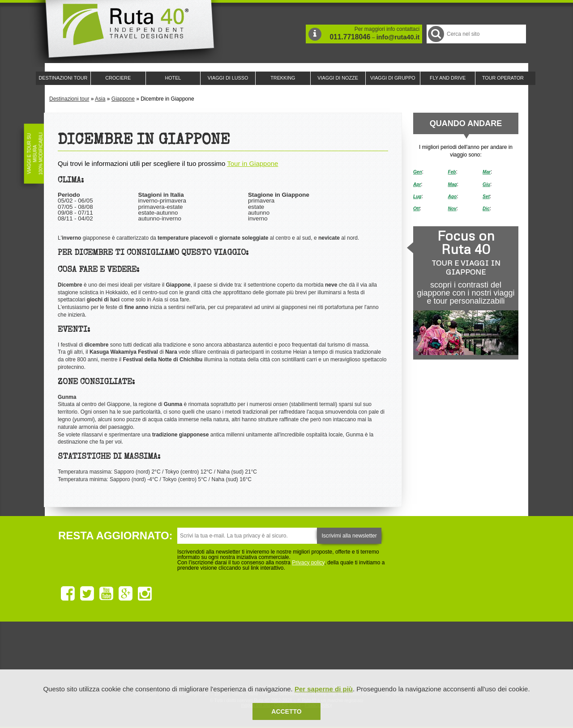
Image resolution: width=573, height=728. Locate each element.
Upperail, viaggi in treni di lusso (334, 653)
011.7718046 (349, 37)
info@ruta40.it (397, 37)
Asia (100, 99)
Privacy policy (308, 562)
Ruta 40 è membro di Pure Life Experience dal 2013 (284, 653)
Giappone (123, 99)
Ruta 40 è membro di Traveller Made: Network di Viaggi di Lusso (184, 653)
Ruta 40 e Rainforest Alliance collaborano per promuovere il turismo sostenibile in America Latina (234, 653)
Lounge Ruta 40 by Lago (385, 653)
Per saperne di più (324, 689)
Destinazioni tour (69, 99)
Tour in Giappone (252, 163)
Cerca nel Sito (435, 33)
